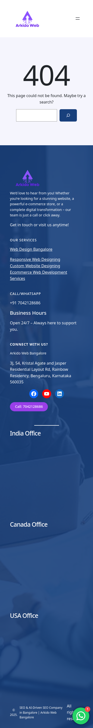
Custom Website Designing (35, 266)
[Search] (68, 115)
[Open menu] (78, 18)
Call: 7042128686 (29, 406)
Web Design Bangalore (31, 249)
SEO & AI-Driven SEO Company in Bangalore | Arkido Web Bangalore (41, 712)
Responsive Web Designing (35, 259)
